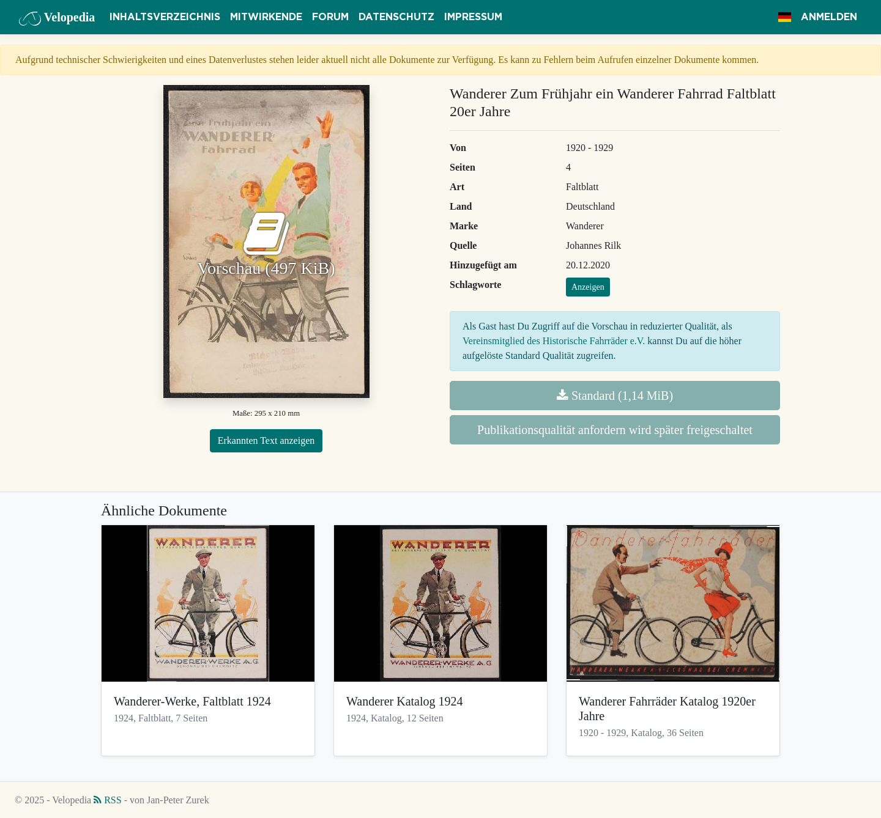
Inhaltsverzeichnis (165, 17)
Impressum (473, 17)
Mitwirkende (266, 17)
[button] (784, 17)
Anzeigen (587, 287)
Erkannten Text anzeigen (266, 440)
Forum (330, 17)
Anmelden (829, 17)
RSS (107, 800)
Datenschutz (396, 17)
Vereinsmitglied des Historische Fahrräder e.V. (554, 341)
